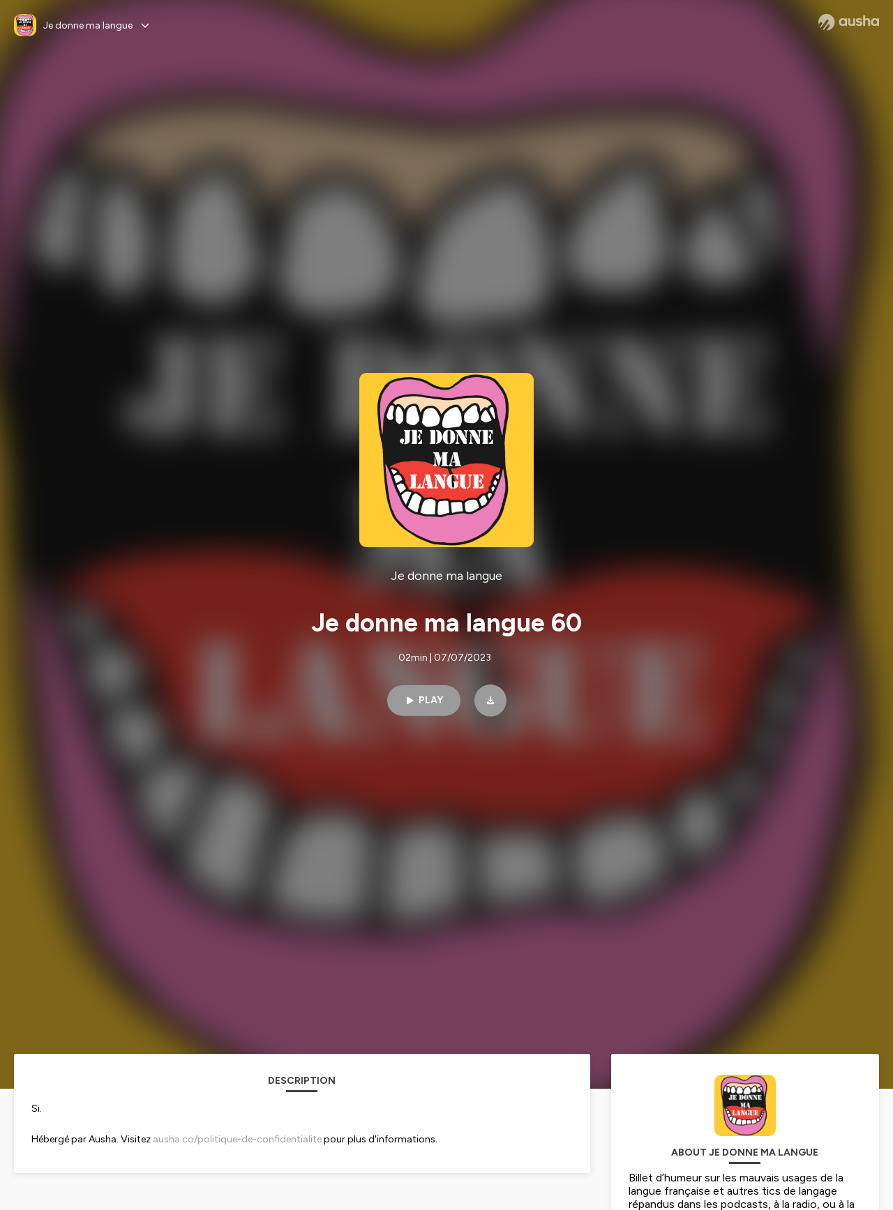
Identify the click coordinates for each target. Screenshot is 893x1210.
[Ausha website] (848, 22)
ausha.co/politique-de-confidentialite (237, 1139)
